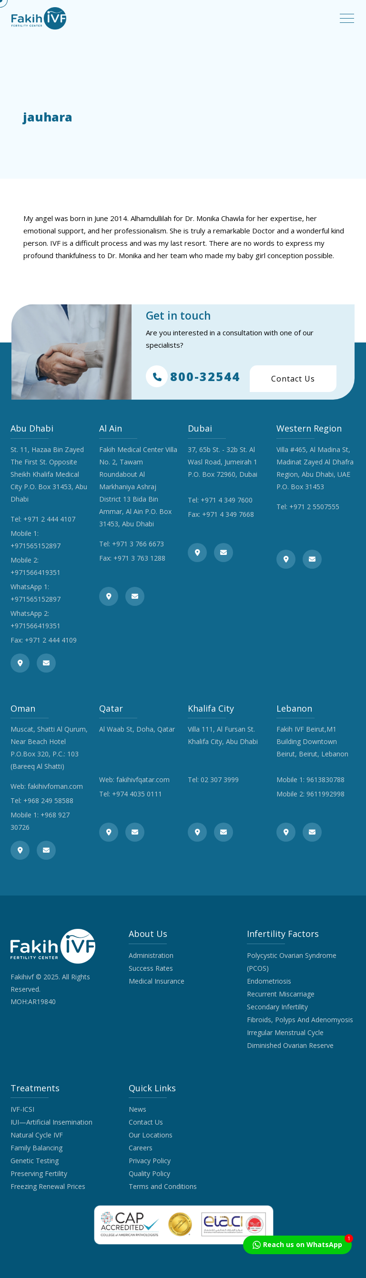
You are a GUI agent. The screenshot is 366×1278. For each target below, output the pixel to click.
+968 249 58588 (48, 800)
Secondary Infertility (277, 1006)
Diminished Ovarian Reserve (290, 1045)
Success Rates (151, 968)
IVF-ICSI (22, 1109)
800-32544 (193, 376)
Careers (140, 1147)
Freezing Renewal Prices (47, 1186)
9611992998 (325, 793)
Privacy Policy (150, 1160)
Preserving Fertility (38, 1173)
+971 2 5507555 (314, 506)
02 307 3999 (220, 779)
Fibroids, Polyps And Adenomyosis (300, 1019)
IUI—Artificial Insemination (51, 1122)
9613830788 (325, 779)
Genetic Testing (34, 1160)
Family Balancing (36, 1147)
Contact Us (293, 378)
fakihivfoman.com (55, 786)
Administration (151, 955)
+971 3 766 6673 (138, 543)
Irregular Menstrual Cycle (285, 1032)
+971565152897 (35, 545)
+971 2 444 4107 (49, 518)
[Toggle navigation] (347, 18)
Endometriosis (269, 981)
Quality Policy (149, 1173)
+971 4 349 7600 (227, 499)
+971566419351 (35, 572)
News (137, 1109)
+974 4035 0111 (137, 793)
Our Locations (151, 1134)
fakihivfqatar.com (143, 779)
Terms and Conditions (163, 1186)
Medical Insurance (156, 981)
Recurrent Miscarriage (281, 993)
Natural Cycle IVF (36, 1134)
